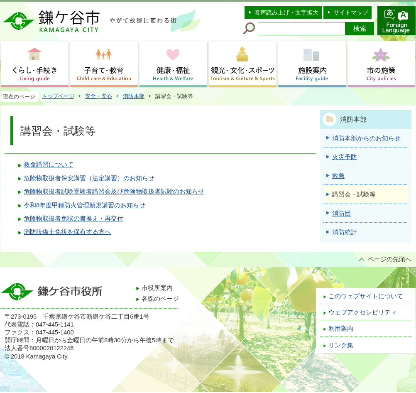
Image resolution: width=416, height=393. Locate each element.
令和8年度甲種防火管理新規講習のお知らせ (84, 205)
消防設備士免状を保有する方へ (67, 231)
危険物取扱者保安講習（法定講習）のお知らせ (89, 178)
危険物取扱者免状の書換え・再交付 (73, 218)
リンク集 (340, 345)
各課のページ (160, 298)
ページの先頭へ (389, 259)
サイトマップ (350, 12)
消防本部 (133, 96)
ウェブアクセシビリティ (362, 312)
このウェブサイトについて (365, 296)
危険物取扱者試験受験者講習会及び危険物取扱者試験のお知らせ (114, 191)
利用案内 (340, 328)
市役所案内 (157, 288)
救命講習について (48, 164)
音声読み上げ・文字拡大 (286, 12)
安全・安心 (98, 96)
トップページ (58, 96)
